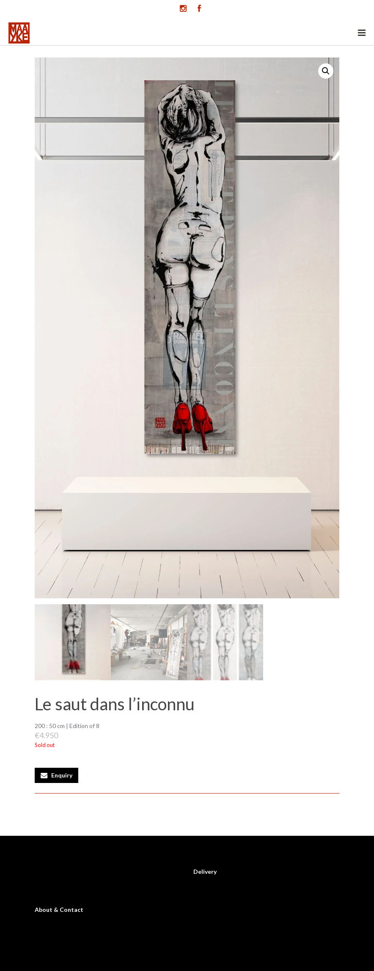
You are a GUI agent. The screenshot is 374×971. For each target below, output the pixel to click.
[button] (325, 71)
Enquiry (61, 775)
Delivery (205, 871)
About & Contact (59, 909)
